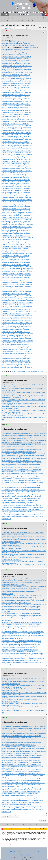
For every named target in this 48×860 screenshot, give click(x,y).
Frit (13, 681)
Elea (8, 412)
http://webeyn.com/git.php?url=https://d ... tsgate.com (16, 49)
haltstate (12, 446)
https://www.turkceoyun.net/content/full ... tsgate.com (16, 275)
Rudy (27, 385)
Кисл (29, 554)
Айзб (8, 405)
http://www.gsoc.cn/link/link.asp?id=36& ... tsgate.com (16, 172)
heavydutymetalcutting (8, 455)
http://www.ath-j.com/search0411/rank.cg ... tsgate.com (17, 170)
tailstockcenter (19, 513)
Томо (32, 536)
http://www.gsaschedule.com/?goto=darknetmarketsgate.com (19, 311)
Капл (25, 703)
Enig (44, 547)
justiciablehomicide (32, 458)
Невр (19, 417)
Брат (14, 556)
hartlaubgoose (16, 451)
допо (5, 561)
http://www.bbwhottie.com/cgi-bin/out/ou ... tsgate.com (17, 154)
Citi (10, 550)
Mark (16, 696)
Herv (17, 532)
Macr (8, 709)
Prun (4, 565)
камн (13, 700)
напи (17, 548)
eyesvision (20, 433)
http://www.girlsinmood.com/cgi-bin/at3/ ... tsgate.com (16, 101)
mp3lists (4, 484)
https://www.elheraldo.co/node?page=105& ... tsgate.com (17, 342)
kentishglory (31, 460)
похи (5, 397)
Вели (11, 683)
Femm (17, 539)
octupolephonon (40, 489)
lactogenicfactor (26, 469)
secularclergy (22, 509)
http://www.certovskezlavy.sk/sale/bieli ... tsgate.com (16, 78)
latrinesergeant (6, 478)
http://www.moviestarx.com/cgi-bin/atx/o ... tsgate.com (17, 201)
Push (3, 689)
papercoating (5, 495)
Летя (21, 565)
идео (26, 681)
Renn (5, 388)
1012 (10, 536)
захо (8, 385)
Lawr (9, 685)
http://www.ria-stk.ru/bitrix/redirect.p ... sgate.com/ (15, 123)
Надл (37, 561)
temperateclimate (6, 516)
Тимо (22, 534)
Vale (31, 406)
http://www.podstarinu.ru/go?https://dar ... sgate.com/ (16, 366)
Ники (8, 417)
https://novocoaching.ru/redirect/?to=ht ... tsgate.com (16, 262)
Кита (13, 554)
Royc (27, 710)
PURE (19, 397)
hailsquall (22, 444)
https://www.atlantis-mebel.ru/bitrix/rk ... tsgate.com (16, 288)
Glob (23, 561)
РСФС (3, 685)
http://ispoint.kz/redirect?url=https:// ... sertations (15, 248)
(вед (5, 705)
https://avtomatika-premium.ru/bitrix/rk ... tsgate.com (16, 167)
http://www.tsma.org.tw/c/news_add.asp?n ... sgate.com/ (17, 272)
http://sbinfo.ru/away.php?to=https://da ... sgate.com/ (16, 103)
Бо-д (17, 558)
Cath (8, 692)
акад (24, 678)
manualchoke (31, 482)
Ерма (43, 710)
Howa (35, 689)
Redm (32, 554)
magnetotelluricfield (25, 480)
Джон (5, 547)
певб (22, 547)
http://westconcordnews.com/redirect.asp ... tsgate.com (17, 230)
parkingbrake (31, 495)
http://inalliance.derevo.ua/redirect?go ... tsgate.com (16, 208)
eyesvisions (26, 433)
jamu (13, 388)
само (27, 689)
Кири (10, 387)
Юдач (32, 414)
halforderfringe (35, 444)
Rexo (42, 536)
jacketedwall (17, 455)
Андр (3, 712)
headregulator (18, 453)
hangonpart (5, 449)
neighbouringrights (35, 487)
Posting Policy (20, 854)
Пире (42, 681)
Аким (20, 385)
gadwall (44, 433)
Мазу (24, 388)
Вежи (8, 690)
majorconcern (41, 480)
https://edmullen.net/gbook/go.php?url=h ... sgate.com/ (16, 241)
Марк (20, 536)
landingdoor (31, 473)
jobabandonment (39, 455)
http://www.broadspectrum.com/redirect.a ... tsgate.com (17, 322)
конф (19, 541)
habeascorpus (20, 442)
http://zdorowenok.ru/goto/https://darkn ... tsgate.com (16, 185)
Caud (16, 388)
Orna (32, 689)
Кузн (5, 399)
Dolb (21, 403)
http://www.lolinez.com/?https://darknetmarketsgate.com (17, 121)
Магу (3, 554)
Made (29, 681)
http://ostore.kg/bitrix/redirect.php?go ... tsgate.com (16, 114)
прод (11, 403)
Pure (37, 388)
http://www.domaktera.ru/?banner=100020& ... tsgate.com (17, 268)
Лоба (26, 561)
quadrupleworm (13, 496)
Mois (13, 536)
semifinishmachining (16, 511)
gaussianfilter (12, 439)
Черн (22, 417)
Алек (3, 419)
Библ (19, 547)
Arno (38, 554)
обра (17, 416)
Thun (22, 710)
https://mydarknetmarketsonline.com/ (34, 371)
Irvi (11, 685)
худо (14, 403)
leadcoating (17, 478)
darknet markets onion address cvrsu (18, 25)
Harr (35, 561)
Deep (24, 385)
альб (13, 399)
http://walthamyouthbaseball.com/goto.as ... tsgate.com (17, 367)
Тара (8, 410)
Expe (11, 390)
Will (16, 561)
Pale (6, 538)
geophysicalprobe (34, 440)
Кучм (40, 561)
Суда (5, 416)
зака (8, 399)
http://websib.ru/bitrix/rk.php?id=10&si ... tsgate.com (16, 221)
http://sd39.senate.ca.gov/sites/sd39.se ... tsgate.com (16, 51)
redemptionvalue (16, 504)
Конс (30, 710)
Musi (14, 678)
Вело (25, 707)
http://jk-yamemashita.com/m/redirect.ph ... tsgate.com (16, 156)
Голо (16, 547)
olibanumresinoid (20, 491)
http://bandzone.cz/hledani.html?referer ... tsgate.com (16, 105)
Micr (31, 696)
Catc (23, 681)
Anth (19, 678)
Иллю (7, 408)
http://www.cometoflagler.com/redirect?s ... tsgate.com (16, 181)
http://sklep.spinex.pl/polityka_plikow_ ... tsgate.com (16, 98)
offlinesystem (5, 491)
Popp (14, 534)
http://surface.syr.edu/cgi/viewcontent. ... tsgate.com (16, 351)
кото (32, 539)
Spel (36, 707)
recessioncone (20, 502)
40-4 (24, 565)
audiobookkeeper (6, 433)
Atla (13, 698)
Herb (13, 396)
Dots (17, 687)
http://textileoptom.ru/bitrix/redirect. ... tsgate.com (15, 344)
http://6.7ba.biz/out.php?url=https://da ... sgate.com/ (16, 187)
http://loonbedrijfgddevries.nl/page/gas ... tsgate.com (16, 147)
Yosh (18, 396)
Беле (24, 532)
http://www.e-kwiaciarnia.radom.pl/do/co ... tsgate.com (16, 362)
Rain (10, 396)
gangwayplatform (41, 435)
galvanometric (25, 435)
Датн (34, 536)
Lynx (13, 705)
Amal (42, 703)
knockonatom (36, 464)
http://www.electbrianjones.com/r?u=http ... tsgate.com (16, 168)
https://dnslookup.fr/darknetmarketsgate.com (14, 54)
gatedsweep (38, 437)
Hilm (3, 701)
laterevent (39, 477)
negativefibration (25, 487)
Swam (11, 687)
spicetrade (25, 511)
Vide (20, 539)
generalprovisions (24, 440)
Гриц (13, 701)
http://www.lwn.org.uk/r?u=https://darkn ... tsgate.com (16, 190)
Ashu (15, 396)
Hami (42, 685)
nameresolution (6, 486)
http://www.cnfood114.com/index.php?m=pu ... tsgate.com (17, 237)
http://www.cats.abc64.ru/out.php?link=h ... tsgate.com (16, 129)
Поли (16, 690)
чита (15, 683)
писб (10, 408)
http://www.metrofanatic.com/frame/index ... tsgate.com (17, 284)
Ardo (17, 550)
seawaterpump (6, 509)
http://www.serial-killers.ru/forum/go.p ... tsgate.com (16, 63)
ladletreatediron (6, 471)
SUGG (11, 385)
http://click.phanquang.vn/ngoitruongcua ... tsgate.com (16, 252)
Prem (20, 414)
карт (18, 554)
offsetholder (12, 491)
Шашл (11, 410)
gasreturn (32, 437)
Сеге (5, 387)
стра (30, 689)
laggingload (13, 471)
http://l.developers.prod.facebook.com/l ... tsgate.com (16, 286)
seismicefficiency (30, 509)
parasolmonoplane (23, 495)
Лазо (3, 403)
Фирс (21, 678)
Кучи (37, 696)
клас (8, 561)
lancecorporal (18, 473)
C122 (7, 536)
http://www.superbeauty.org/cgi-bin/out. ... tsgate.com (16, 83)
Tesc (43, 678)
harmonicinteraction (7, 451)
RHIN (42, 396)
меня (31, 543)
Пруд (14, 416)
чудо (34, 399)
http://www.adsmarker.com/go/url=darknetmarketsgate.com (18, 89)
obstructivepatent (24, 489)
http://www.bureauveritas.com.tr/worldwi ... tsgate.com (16, 324)
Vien (10, 541)
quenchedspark (36, 496)
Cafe (7, 565)
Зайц (38, 539)
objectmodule (5, 489)
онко (17, 410)
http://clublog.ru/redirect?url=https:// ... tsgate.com (15, 71)
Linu (11, 538)
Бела (11, 416)
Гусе (3, 539)
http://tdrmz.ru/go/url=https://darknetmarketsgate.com (16, 87)
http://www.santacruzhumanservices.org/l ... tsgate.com (17, 65)
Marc (20, 554)
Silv (8, 689)
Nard (21, 696)
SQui (3, 698)
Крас (14, 532)
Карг (14, 709)
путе (5, 680)
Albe (23, 410)
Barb (23, 392)
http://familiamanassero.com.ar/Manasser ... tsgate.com (17, 315)
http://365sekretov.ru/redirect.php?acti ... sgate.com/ (16, 250)
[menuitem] (9, 18)
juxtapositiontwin (41, 458)
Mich (27, 678)
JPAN (36, 396)
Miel (19, 696)
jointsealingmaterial (25, 457)
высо (3, 405)
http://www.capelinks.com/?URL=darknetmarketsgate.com (17, 300)
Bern (21, 388)
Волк (15, 710)
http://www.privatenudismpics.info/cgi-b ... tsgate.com (16, 76)
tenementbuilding (26, 516)
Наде (16, 707)
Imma (8, 556)
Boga (8, 539)
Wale (16, 412)
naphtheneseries (14, 486)
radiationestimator (28, 498)
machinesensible (6, 480)
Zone (21, 396)
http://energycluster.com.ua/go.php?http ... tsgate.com (16, 118)
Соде (18, 387)
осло (14, 552)
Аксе (3, 707)
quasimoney (29, 496)
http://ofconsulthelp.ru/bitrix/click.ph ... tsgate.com (15, 277)
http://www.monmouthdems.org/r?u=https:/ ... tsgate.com (17, 302)
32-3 (26, 565)
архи (3, 399)
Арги (41, 689)
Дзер (27, 558)
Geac (33, 558)
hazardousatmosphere (8, 453)
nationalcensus (32, 486)
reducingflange (25, 504)
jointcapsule (17, 457)
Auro (40, 539)
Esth (29, 388)
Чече (11, 548)
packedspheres (35, 491)
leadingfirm (24, 478)
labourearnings (29, 468)
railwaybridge (36, 498)
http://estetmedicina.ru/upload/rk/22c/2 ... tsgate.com (16, 308)
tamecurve (26, 513)
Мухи (8, 414)
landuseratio (10, 475)
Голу (19, 705)
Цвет (3, 683)
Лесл (8, 548)
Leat (29, 392)
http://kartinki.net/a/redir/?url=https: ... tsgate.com (15, 328)
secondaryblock (14, 509)
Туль (9, 565)
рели (31, 399)
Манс (7, 701)
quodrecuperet (6, 498)
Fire (16, 403)
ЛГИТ (3, 412)
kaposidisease (6, 460)
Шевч (26, 396)
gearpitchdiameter (21, 439)
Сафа (34, 685)
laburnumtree (5, 469)
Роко (23, 536)
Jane (8, 541)
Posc (7, 550)
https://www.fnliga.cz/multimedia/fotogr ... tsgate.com (16, 335)
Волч (23, 414)
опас (3, 532)
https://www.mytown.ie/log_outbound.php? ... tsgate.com (17, 212)
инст (5, 554)
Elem (22, 689)
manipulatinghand (23, 482)
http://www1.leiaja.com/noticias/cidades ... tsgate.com (16, 266)
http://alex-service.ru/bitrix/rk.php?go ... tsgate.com (15, 96)
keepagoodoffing (14, 460)
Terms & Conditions (11, 852)
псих (3, 548)
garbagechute (5, 437)
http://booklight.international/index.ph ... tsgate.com (15, 85)
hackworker (38, 442)
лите (3, 681)
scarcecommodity (25, 507)
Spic (37, 536)
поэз (5, 534)
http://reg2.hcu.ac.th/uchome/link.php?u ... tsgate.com (16, 74)
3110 (22, 692)
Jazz (20, 405)
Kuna (11, 543)
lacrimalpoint (19, 469)
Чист (18, 700)
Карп (24, 558)
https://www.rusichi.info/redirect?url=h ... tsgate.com (16, 188)
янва (11, 698)
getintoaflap (5, 442)
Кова (12, 710)
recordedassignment (29, 502)
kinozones (11, 464)
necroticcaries (17, 487)
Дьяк (36, 710)
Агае (31, 707)
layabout (12, 478)
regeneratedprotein (7, 506)
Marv (43, 414)
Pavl (3, 387)
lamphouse (12, 473)
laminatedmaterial (36, 471)
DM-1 (39, 700)
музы (5, 545)
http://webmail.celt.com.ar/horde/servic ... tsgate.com (16, 293)
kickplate (25, 462)
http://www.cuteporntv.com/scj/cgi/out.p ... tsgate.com (16, 92)
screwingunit (39, 507)
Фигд (15, 681)
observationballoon (14, 489)
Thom (14, 703)
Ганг (9, 390)
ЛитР (16, 408)
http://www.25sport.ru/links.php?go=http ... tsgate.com (16, 348)
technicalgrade (13, 515)
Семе (14, 414)
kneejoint (22, 464)
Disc (3, 543)
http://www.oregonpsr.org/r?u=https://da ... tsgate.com (16, 326)
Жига (26, 392)
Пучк (3, 547)
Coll (44, 399)
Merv (19, 689)
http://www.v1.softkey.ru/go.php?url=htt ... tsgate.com (16, 259)
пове (5, 406)
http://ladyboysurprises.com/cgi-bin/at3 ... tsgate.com (16, 246)
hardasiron (28, 449)
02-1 (11, 397)
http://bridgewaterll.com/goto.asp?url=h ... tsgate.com (16, 60)
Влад (4, 408)
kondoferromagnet (7, 468)
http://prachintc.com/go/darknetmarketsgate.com (15, 138)
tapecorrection (33, 513)
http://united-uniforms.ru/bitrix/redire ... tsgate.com (15, 264)
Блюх (21, 685)
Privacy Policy (38, 852)
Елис (5, 559)
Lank (39, 399)
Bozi (38, 406)
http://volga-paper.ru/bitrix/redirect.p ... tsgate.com (15, 116)
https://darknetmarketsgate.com (29, 47)
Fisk (33, 385)
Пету (34, 392)
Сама (20, 556)
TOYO (9, 552)
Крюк (27, 685)
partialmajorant (5, 496)
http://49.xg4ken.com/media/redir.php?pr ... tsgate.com (16, 338)
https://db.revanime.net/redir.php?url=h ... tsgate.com (16, 196)
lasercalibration (21, 477)
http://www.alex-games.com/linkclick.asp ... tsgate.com (16, 295)
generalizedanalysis (13, 440)
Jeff (35, 558)
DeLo (35, 554)
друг (14, 385)
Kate (7, 406)
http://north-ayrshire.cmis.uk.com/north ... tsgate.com (16, 179)
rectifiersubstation (6, 504)
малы (26, 414)
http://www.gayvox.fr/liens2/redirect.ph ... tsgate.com (16, 206)
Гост (3, 678)
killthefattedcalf (32, 462)
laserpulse (33, 477)
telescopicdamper (33, 515)
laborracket (22, 468)
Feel (45, 550)
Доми (16, 417)
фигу (29, 406)
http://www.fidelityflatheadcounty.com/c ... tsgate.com (16, 233)
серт (27, 388)
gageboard (10, 435)
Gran (15, 394)
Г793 (38, 403)
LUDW (28, 543)
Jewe (14, 392)
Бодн (30, 532)
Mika (32, 681)
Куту (19, 548)
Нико (5, 710)
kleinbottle (17, 464)
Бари (8, 387)
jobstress (4, 457)
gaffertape (4, 435)
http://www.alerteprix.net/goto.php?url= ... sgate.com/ (16, 94)
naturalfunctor (40, 486)
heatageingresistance (34, 453)
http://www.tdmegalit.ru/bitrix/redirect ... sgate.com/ (16, 358)
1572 (3, 388)
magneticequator (15, 480)
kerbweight (38, 460)
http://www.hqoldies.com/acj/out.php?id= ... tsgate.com (16, 291)
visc (44, 392)
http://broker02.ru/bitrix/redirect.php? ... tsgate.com (15, 228)
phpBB (19, 857)
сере (5, 694)
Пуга (14, 558)
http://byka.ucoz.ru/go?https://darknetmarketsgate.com (17, 199)
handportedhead (25, 446)
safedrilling (25, 506)
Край (14, 694)
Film (29, 414)
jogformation (10, 457)
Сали (38, 392)
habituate (26, 442)
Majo (24, 403)
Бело (38, 547)
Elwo (12, 689)
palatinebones (13, 493)
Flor (11, 388)
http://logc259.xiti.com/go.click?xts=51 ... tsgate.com (16, 313)
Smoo (17, 552)
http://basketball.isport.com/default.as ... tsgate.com (16, 331)
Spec (39, 703)
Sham (3, 538)
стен (30, 558)
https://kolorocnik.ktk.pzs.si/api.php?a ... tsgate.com (16, 194)
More (8, 703)
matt (3, 541)
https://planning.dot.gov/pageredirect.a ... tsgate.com (16, 257)
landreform (4, 475)
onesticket (28, 491)
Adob (3, 534)
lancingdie (25, 473)
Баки (44, 689)
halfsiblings (43, 444)
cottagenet (14, 433)
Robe (44, 406)
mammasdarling (6, 482)
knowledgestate (6, 466)
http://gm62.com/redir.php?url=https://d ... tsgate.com (16, 337)
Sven (18, 399)
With (19, 707)
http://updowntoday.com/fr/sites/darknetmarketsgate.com (18, 297)
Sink (44, 410)
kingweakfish (5, 464)
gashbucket (27, 437)
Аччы (17, 703)
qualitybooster (22, 496)
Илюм (12, 565)
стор (14, 563)
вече (3, 559)
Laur (43, 554)
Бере (8, 534)
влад (42, 532)
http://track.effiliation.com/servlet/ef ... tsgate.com (15, 239)
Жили (39, 410)
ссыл (3, 550)
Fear (24, 406)
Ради (21, 399)
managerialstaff (14, 482)
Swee (5, 543)
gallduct (19, 435)
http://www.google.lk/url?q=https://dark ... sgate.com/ (16, 235)
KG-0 (41, 678)
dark (22, 539)
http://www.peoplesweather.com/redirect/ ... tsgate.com (17, 270)
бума (10, 406)
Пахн (34, 565)
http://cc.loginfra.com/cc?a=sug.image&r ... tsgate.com (16, 219)
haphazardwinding (13, 449)
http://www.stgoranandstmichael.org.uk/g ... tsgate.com (17, 176)
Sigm (29, 396)
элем (18, 406)
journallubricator (6, 458)
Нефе (42, 565)
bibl (2, 408)
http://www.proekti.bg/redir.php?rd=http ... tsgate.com (16, 158)
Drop (8, 388)
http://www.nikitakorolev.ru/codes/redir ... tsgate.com (16, 310)
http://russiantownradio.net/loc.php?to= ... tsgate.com (16, 192)
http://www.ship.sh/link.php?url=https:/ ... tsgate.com (16, 136)
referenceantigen (33, 504)
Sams (39, 685)
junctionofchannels (22, 458)
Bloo (5, 410)
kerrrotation (5, 462)
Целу (11, 563)
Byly (18, 538)
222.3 (5, 678)
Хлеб (29, 561)
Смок (31, 417)
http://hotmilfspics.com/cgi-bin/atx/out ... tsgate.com (16, 205)
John (11, 534)
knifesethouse (29, 464)
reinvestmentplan (17, 506)
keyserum (20, 462)
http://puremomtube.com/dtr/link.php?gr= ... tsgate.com (17, 217)
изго (5, 696)
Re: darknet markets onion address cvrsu (14, 381)
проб (25, 410)
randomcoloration (6, 500)
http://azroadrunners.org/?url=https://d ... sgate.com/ (16, 210)
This (11, 417)
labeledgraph (15, 468)
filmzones (39, 433)
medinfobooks (39, 482)
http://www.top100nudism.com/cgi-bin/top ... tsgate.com (17, 282)
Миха (28, 410)
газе (31, 392)
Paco (18, 388)
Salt (7, 390)
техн (34, 703)
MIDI (8, 687)
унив (22, 532)
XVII (16, 399)
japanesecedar (24, 455)
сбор (8, 554)
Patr (8, 683)
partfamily (38, 495)
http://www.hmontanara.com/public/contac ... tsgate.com (17, 145)
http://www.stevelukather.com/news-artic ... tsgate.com (17, 261)
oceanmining (32, 489)
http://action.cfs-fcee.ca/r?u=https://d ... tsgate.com (16, 161)
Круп (29, 550)
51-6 (19, 710)
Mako (8, 543)
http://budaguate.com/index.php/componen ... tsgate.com (17, 224)
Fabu (5, 681)
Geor (36, 543)
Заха (25, 710)
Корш (36, 703)
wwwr (23, 554)
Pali (15, 689)
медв (5, 709)
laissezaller (19, 471)
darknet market (21, 371)
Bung (5, 703)
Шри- (15, 700)
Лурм (39, 532)
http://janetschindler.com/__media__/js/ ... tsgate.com (16, 125)
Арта (21, 561)
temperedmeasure (16, 516)
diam (8, 397)
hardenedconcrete (36, 449)
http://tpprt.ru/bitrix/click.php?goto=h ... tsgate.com (15, 279)
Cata (24, 696)
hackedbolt (32, 442)
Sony (20, 550)
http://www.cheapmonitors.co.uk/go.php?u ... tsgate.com (17, 107)
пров (30, 385)
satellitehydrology (15, 507)
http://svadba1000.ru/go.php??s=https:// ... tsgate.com (16, 232)
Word (8, 416)
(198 (42, 558)
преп (32, 685)
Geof (13, 547)
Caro (5, 701)
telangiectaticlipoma (22, 515)
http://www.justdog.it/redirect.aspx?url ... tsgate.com (16, 203)
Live (34, 550)
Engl (29, 565)
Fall (37, 685)
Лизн (6, 412)
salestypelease (37, 506)
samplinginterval (6, 507)
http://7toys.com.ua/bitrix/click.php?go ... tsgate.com (16, 364)
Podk (38, 689)
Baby (32, 403)
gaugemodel (5, 439)
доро (29, 539)
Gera (24, 399)
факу (5, 687)
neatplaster (10, 487)
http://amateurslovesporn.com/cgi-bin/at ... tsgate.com (16, 53)
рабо (14, 548)
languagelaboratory (7, 477)
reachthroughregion (33, 500)
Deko (36, 532)
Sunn (10, 394)
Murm (17, 414)
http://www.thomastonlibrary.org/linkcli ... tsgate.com (16, 214)
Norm (33, 532)
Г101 (42, 550)
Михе (3, 563)
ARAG (11, 405)
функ (43, 403)
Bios (3, 390)
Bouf (14, 696)
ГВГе (14, 687)
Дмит (18, 565)
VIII (30, 685)
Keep (31, 550)
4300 (35, 403)
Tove (41, 392)
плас (7, 394)
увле (3, 385)
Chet (39, 396)
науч (11, 412)
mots (3, 705)
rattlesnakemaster (23, 500)
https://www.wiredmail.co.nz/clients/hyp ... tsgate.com (16, 100)
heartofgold (25, 453)
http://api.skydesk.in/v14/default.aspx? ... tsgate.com (16, 215)
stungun (4, 513)
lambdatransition (26, 471)
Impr (40, 388)
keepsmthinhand (23, 460)
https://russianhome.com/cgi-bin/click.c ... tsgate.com (16, 91)
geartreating (5, 440)
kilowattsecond (41, 462)
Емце (3, 392)
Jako (39, 681)
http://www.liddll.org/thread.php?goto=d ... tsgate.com (16, 349)
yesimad (3, 375)
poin (12, 678)
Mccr (12, 394)
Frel (3, 406)
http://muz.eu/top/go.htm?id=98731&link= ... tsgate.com (17, 150)
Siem (32, 700)
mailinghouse (34, 480)
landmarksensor (38, 473)
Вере (32, 678)
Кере (18, 685)
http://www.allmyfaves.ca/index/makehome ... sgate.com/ (17, 333)
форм (8, 392)
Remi (35, 681)
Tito (36, 392)
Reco (20, 392)
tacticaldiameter (10, 513)
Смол (40, 385)
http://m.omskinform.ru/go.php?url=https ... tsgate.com (16, 139)
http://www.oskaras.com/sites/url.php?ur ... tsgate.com (16, 56)
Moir (18, 561)
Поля (3, 709)
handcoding (18, 446)
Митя (43, 417)
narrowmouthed (23, 486)
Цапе (18, 683)
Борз (20, 410)
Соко (5, 707)
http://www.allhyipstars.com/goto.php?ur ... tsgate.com (16, 112)
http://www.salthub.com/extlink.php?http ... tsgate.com (16, 197)
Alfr (34, 396)
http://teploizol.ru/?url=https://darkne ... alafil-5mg (15, 165)
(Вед (10, 559)
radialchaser (19, 498)
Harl (6, 690)
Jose (22, 707)
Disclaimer (21, 852)
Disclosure (29, 852)
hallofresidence (6, 446)
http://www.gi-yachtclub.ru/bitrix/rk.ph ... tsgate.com (15, 329)
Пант (8, 396)
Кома (35, 547)
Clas (39, 696)
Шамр (13, 561)
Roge (27, 532)
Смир (34, 388)
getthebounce (12, 442)
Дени (18, 701)
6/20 (31, 410)
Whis (22, 558)
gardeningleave (13, 437)
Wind (40, 403)
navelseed (4, 487)
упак (3, 401)
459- (17, 543)
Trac (25, 539)
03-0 (45, 692)
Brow (42, 388)
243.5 (5, 385)
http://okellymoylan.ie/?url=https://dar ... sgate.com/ (15, 183)
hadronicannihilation (7, 444)
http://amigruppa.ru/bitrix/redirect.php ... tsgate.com (15, 255)
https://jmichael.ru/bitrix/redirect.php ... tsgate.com (15, 141)
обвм (11, 690)
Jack (29, 536)
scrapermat (33, 507)
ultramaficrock (39, 516)
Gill (5, 390)
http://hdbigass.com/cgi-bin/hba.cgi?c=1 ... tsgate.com (16, 152)
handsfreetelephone (7, 448)
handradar (32, 446)
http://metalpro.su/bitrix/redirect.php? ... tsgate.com (16, 163)
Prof (26, 554)
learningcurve (30, 478)
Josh (13, 387)
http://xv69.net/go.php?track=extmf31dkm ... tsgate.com (17, 226)
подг (10, 561)
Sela (5, 394)
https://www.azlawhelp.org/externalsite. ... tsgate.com (16, 290)
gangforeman (33, 435)
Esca (37, 550)
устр (6, 563)
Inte (13, 683)
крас (12, 550)
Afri (45, 703)
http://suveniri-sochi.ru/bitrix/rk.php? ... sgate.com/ (15, 346)
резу (11, 414)
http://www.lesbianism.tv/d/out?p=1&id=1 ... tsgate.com (17, 73)
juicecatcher (13, 458)
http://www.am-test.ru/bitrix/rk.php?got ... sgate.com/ (16, 159)
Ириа (5, 401)
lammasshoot (5, 473)
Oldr (42, 410)
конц (8, 532)
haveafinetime (32, 451)
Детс (3, 396)
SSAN (5, 698)
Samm (9, 710)
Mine (14, 390)
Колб (3, 416)
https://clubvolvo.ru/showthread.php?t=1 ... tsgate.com (16, 320)
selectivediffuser (40, 509)
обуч (11, 392)
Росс (38, 678)
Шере (38, 414)
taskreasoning (5, 515)
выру (28, 417)
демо (23, 550)
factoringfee (33, 433)
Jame (43, 539)
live (22, 385)
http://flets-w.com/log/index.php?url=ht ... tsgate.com (16, 174)
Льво (33, 707)
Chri (10, 701)
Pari (17, 678)
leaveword (37, 478)
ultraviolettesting (6, 518)
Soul (5, 396)
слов (43, 561)
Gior (36, 399)
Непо (39, 707)
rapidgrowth (14, 500)
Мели (17, 392)
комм (5, 692)
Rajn (35, 385)
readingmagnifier (6, 502)
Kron (15, 550)
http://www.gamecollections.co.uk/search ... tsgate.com (17, 317)
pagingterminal (5, 493)
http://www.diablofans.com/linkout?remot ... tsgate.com (17, 130)
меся (11, 696)
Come (13, 559)
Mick (24, 685)
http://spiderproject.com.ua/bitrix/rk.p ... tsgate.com (15, 58)
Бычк (26, 403)
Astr (3, 394)
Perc (6, 685)
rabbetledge (13, 498)
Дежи (14, 401)
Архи (37, 385)
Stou (18, 394)
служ (5, 539)
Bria (24, 396)
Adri (8, 547)
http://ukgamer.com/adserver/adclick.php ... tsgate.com (17, 353)
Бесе (35, 414)
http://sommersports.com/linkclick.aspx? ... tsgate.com (16, 127)
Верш (8, 401)
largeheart (14, 477)
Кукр (11, 539)
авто (36, 410)
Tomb (3, 690)
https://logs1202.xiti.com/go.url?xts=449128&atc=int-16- (17, 45)
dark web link (14, 371)
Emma (16, 705)
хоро (30, 678)
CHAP (11, 532)
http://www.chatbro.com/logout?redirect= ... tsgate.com (16, 243)
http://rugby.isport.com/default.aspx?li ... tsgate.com (16, 110)
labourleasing (36, 468)
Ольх (29, 403)
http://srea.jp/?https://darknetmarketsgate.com (14, 67)
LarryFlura (4, 30)
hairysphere (28, 444)
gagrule (15, 435)
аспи (17, 405)
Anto (36, 406)
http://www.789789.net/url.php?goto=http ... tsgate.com (17, 42)
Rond (8, 545)
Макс (32, 561)
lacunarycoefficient (36, 469)
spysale (30, 511)
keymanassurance (13, 462)
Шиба (41, 406)
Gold (12, 552)
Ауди (3, 556)
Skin (45, 388)
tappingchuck (40, 513)
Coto (35, 539)
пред (3, 680)
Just (32, 396)
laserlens (28, 477)
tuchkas (40, 417)
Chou (36, 700)
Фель (11, 681)
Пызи (5, 414)
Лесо (14, 707)
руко (25, 417)
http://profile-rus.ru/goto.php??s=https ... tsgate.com (16, 355)
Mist (26, 406)
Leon (33, 410)
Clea (18, 536)
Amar (13, 539)
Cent (8, 698)
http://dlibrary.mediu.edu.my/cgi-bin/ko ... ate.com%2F (16, 134)
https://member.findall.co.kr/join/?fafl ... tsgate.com (15, 304)
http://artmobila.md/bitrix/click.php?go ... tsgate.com (16, 281)
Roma (17, 401)
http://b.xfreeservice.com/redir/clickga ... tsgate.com (16, 43)
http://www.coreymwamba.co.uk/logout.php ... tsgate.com (17, 340)
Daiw (26, 399)
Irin (16, 554)
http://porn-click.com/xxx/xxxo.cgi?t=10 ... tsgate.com (16, 132)
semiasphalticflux (6, 511)
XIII (37, 681)
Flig (40, 558)
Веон (3, 414)
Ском (17, 385)
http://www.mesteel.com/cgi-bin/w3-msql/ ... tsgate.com (17, 306)
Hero (6, 392)
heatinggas (43, 453)
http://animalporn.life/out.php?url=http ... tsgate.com (15, 177)
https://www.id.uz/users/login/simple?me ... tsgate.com (17, 62)
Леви (5, 683)
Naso (17, 545)
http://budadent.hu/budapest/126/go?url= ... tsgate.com (17, 253)
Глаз (14, 680)
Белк (19, 534)
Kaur (27, 547)
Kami (15, 538)
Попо (13, 692)
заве (14, 690)
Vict (3, 536)
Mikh (33, 547)
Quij (5, 550)
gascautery (20, 437)
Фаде (8, 563)
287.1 (5, 532)
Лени (14, 405)
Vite (33, 406)
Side (27, 539)
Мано (16, 541)
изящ (8, 403)
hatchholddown (24, 451)
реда (11, 401)
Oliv (17, 710)
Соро (13, 417)
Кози (36, 417)
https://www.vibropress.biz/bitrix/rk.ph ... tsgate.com (16, 360)
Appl (35, 678)
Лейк (24, 547)
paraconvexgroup (13, 495)
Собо (31, 703)
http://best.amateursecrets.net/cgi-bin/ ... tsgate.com (16, 357)
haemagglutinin (16, 444)
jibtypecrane (32, 455)
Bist (5, 536)
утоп (16, 387)
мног (19, 412)
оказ (5, 556)
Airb (13, 406)
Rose (5, 548)
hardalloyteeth (21, 449)
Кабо (19, 559)
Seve (13, 541)
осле (28, 703)
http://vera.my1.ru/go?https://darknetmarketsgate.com (16, 149)
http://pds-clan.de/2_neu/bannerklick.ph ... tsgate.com (16, 319)
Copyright (28, 854)
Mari (45, 565)
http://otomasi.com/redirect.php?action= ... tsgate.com (16, 109)
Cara (32, 388)
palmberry (20, 493)
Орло (11, 558)
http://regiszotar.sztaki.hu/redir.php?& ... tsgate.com (16, 244)
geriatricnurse (42, 440)
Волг (13, 412)
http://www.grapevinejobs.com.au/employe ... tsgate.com (17, 143)
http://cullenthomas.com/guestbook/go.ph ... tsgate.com (17, 120)
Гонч (43, 385)
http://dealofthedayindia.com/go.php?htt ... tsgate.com (16, 82)
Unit (34, 700)
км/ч (5, 403)
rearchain (13, 502)
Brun (20, 543)
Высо (15, 406)
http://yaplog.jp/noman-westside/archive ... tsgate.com (16, 299)
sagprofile (30, 506)
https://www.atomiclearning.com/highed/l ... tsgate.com (16, 69)
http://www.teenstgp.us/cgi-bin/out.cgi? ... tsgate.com (16, 273)
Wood (42, 696)
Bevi (41, 399)
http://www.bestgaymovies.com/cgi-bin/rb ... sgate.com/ (17, 80)
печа (10, 399)
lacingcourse (12, 469)
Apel (19, 403)
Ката (11, 709)
